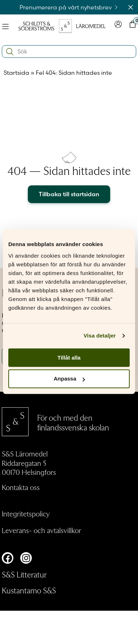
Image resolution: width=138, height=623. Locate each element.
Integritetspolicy (26, 513)
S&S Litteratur (24, 574)
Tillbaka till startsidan (69, 194)
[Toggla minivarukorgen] (132, 26)
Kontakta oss (21, 487)
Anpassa (69, 379)
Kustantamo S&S (29, 590)
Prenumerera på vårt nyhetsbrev (69, 7)
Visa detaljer (99, 335)
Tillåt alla (69, 358)
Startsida (16, 72)
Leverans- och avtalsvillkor (41, 530)
